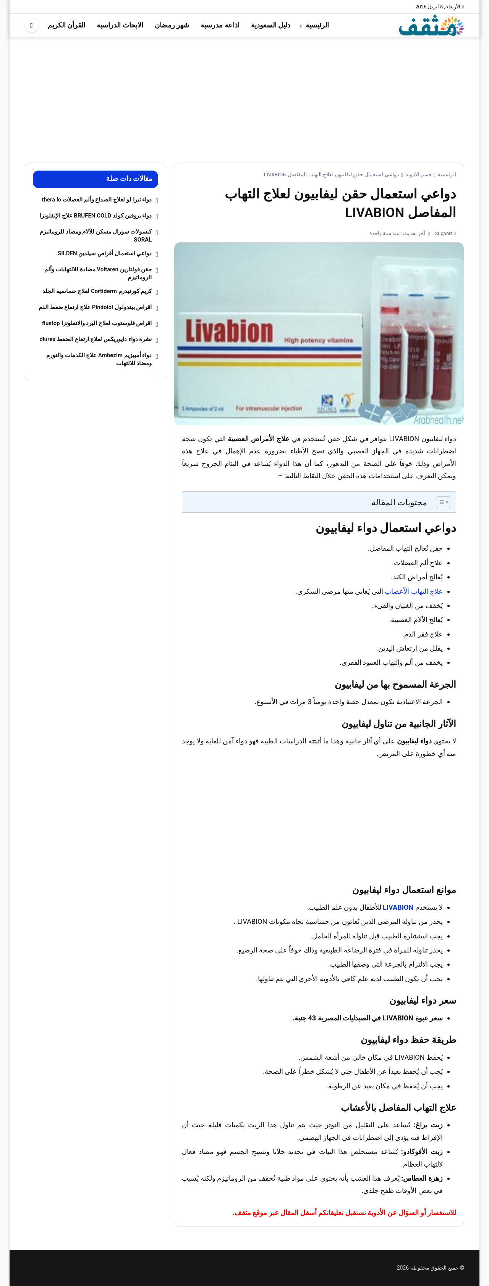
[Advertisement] (244, 93)
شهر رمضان (172, 25)
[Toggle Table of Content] (439, 502)
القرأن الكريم (66, 25)
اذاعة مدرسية (220, 25)
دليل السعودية (270, 25)
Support (443, 233)
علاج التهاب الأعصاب (414, 591)
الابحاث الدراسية (120, 25)
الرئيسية (317, 25)
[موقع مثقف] (431, 24)
